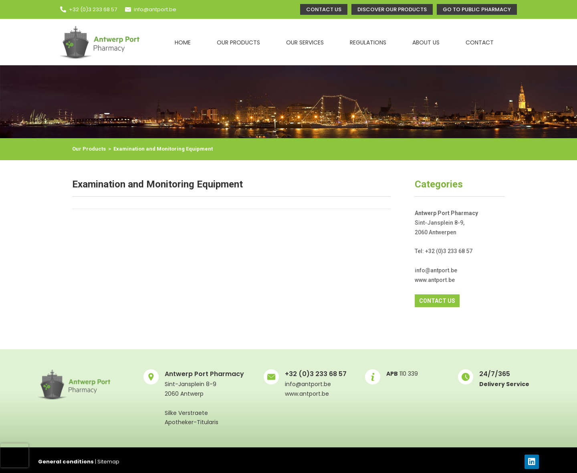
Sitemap (108, 461)
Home (183, 42)
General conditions (66, 461)
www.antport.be (307, 394)
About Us (426, 42)
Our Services (305, 42)
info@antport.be (155, 9)
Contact (480, 42)
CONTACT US (437, 301)
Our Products (238, 42)
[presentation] (14, 455)
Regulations (368, 42)
